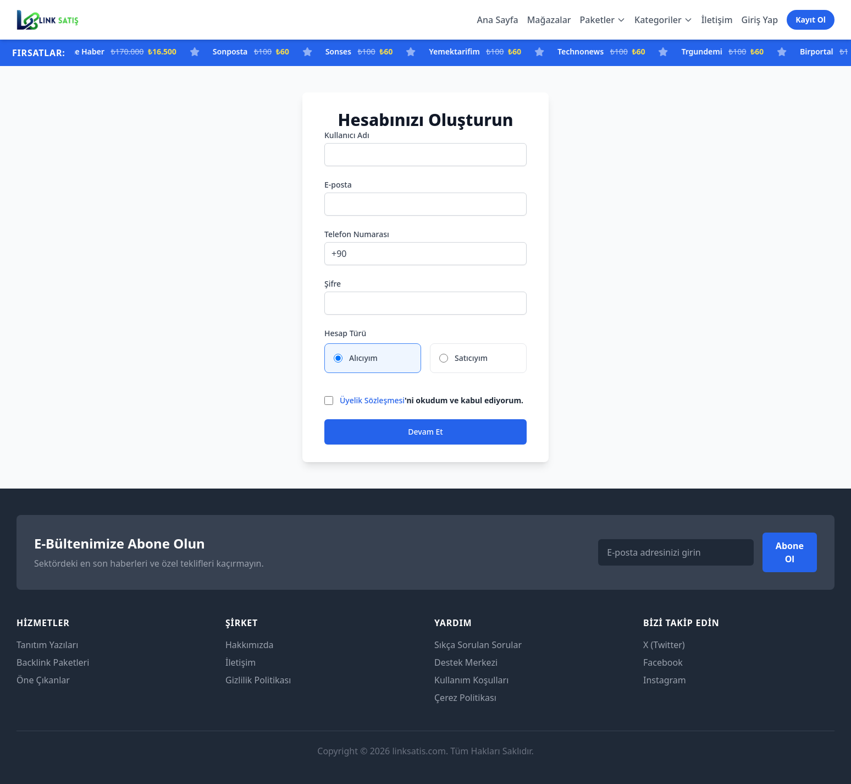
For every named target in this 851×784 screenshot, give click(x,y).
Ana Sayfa (497, 20)
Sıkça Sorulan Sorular (478, 645)
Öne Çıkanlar (43, 680)
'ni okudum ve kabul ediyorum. (431, 400)
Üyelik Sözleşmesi (372, 400)
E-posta (338, 184)
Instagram (664, 680)
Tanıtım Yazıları (47, 645)
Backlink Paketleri (52, 662)
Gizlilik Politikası (258, 680)
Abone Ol (790, 552)
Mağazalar (549, 20)
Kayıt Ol (810, 19)
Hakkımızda (249, 645)
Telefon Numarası (356, 234)
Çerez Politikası (465, 698)
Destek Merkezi (466, 662)
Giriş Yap (760, 20)
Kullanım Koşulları (471, 680)
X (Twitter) (664, 645)
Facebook (663, 662)
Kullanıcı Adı (346, 135)
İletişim (717, 20)
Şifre (332, 283)
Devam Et (425, 431)
